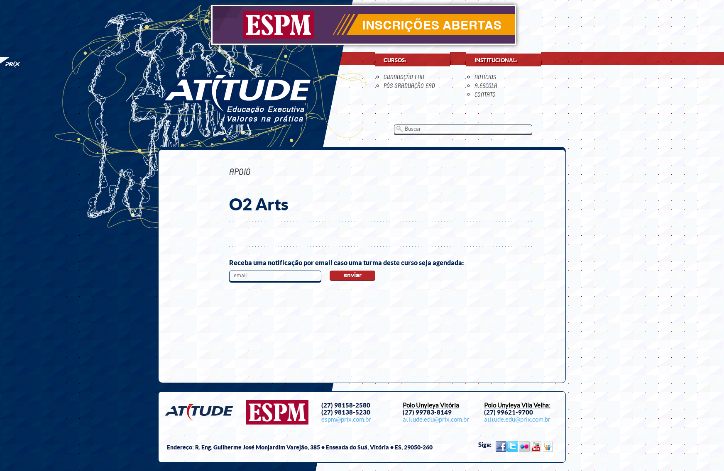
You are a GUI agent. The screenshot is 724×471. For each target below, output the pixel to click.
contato (485, 94)
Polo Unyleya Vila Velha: (517, 405)
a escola (486, 86)
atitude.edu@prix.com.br (436, 419)
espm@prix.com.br (346, 419)
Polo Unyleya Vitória (431, 405)
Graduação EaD (404, 77)
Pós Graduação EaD (409, 86)
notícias (485, 77)
